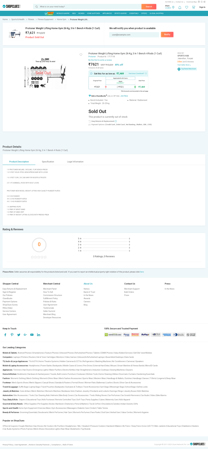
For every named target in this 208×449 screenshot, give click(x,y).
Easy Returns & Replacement (15, 289)
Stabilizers (186, 426)
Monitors (60, 357)
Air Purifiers (59, 426)
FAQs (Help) (7, 308)
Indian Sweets (127, 404)
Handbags (137, 378)
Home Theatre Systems (49, 361)
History (87, 289)
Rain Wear (65, 429)
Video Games (70, 357)
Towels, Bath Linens (58, 374)
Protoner (92, 57)
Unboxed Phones (67, 353)
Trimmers (17, 370)
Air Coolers (48, 426)
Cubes (102, 400)
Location (168, 8)
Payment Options (10, 302)
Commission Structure (52, 295)
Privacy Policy (8, 445)
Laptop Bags (34, 387)
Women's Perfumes (81, 412)
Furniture (72, 374)
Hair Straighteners (84, 370)
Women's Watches (52, 391)
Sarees (146, 378)
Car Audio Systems (11, 429)
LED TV (150, 426)
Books (52, 404)
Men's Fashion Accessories (70, 378)
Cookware (81, 374)
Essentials (133, 13)
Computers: (8, 357)
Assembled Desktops (114, 357)
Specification (48, 161)
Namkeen (60, 404)
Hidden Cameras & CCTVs (71, 361)
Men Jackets (160, 426)
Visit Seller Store (183, 65)
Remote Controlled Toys (65, 400)
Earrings (113, 391)
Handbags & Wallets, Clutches (119, 378)
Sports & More (120, 13)
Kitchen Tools (92, 374)
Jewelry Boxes (130, 391)
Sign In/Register (9, 292)
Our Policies (7, 295)
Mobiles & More (63, 13)
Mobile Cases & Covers (72, 366)
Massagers (72, 408)
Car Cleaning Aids (42, 395)
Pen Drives (87, 366)
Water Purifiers (55, 370)
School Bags (130, 387)
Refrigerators (88, 361)
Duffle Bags (23, 387)
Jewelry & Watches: (11, 391)
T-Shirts (153, 378)
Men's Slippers (35, 383)
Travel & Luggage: (10, 387)
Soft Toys (81, 400)
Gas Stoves (38, 426)
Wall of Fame (68, 445)
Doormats (123, 374)
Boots (116, 383)
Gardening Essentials (146, 374)
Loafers (109, 383)
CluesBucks (7, 298)
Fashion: (6, 378)
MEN (74, 13)
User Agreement (10, 314)
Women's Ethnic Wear (49, 378)
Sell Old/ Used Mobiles (142, 353)
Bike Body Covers (66, 395)
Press (126, 295)
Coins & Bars (25, 391)
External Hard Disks (101, 366)
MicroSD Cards (151, 366)
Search (149, 7)
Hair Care (68, 412)
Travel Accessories (91, 387)
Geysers (129, 370)
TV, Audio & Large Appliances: (15, 361)
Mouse (113, 366)
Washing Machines (103, 361)
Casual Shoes (48, 383)
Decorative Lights (52, 429)
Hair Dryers (27, 370)
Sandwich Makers (114, 426)
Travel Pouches (47, 387)
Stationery (69, 404)
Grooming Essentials (28, 412)
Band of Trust (89, 292)
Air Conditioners (118, 361)
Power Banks (46, 366)
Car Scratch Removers (130, 395)
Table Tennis (102, 408)
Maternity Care (112, 400)
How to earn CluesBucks (138, 73)
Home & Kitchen (93, 13)
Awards (87, 298)
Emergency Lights (40, 370)
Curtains (132, 374)
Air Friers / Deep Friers (132, 426)
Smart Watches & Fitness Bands (131, 366)
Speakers (140, 361)
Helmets (54, 395)
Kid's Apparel (124, 400)
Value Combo (127, 412)
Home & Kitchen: (10, 374)
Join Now (124, 96)
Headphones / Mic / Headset (77, 426)
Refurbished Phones (83, 353)
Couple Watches (25, 426)
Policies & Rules (49, 302)
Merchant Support (132, 289)
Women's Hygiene (141, 412)
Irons (144, 426)
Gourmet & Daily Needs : (13, 404)
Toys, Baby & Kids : (11, 400)
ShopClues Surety (10, 305)
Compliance (56, 445)
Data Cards (129, 357)
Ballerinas (101, 383)
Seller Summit (49, 311)
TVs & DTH (33, 361)
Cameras (130, 361)
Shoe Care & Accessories (130, 383)
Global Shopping (157, 13)
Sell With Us (169, 2)
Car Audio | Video (148, 395)
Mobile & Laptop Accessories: (16, 366)
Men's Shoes (39, 429)
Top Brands (85, 429)
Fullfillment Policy (50, 298)
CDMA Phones (107, 353)
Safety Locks (142, 387)
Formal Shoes (77, 383)
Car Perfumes (114, 395)
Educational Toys (34, 400)
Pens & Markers (81, 404)
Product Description (19, 161)
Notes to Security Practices (39, 445)
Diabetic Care (83, 408)
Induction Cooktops (101, 370)
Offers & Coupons (10, 426)
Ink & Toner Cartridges (46, 357)
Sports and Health (10, 408)
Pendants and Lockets (99, 391)
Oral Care (105, 412)
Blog (85, 305)
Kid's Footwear (48, 400)
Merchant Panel (50, 289)
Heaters (195, 426)
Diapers (22, 400)
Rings (120, 391)
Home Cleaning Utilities (108, 374)
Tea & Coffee (94, 404)
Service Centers (9, 311)
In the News (88, 295)
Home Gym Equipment (28, 408)
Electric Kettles (69, 370)
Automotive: (8, 395)
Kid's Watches (143, 391)
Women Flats (90, 383)
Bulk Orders (129, 292)
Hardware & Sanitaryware (38, 374)
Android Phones (24, 353)
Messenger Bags (117, 387)
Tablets (96, 353)
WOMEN (81, 13)
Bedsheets (21, 374)
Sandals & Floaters (63, 383)
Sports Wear (88, 378)
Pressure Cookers (97, 426)
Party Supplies (92, 400)
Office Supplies (30, 404)
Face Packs (95, 412)
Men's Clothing (33, 378)
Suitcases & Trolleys (73, 387)
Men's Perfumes (56, 412)
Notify (167, 34)
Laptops (16, 357)
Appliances (107, 13)
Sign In (202, 7)
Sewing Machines (117, 370)
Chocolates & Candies (111, 404)
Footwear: (7, 383)
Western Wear (100, 378)
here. (142, 272)
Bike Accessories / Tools (24, 395)
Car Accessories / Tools (84, 395)
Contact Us (179, 2)
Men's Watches (38, 391)
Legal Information (75, 161)
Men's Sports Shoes (20, 383)
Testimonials (48, 308)
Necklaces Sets (68, 391)
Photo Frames (26, 429)
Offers (144, 13)
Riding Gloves (101, 395)
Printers (24, 357)
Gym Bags (104, 387)
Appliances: (8, 370)
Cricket (93, 408)
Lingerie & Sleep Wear (166, 378)
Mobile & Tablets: (10, 353)
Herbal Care (115, 412)
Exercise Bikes (45, 408)
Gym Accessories (59, 408)
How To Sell (48, 292)
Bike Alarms (161, 395)
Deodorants (43, 412)
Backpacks (57, 366)
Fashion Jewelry (82, 391)
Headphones (34, 366)
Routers (32, 357)
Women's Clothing (18, 378)
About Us (88, 283)
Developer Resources (52, 317)
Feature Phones (51, 353)
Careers (87, 302)
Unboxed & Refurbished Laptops (90, 357)
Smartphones (38, 353)
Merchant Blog (49, 314)
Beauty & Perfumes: (11, 412)
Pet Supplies (43, 404)
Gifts (136, 404)
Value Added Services (123, 353)
